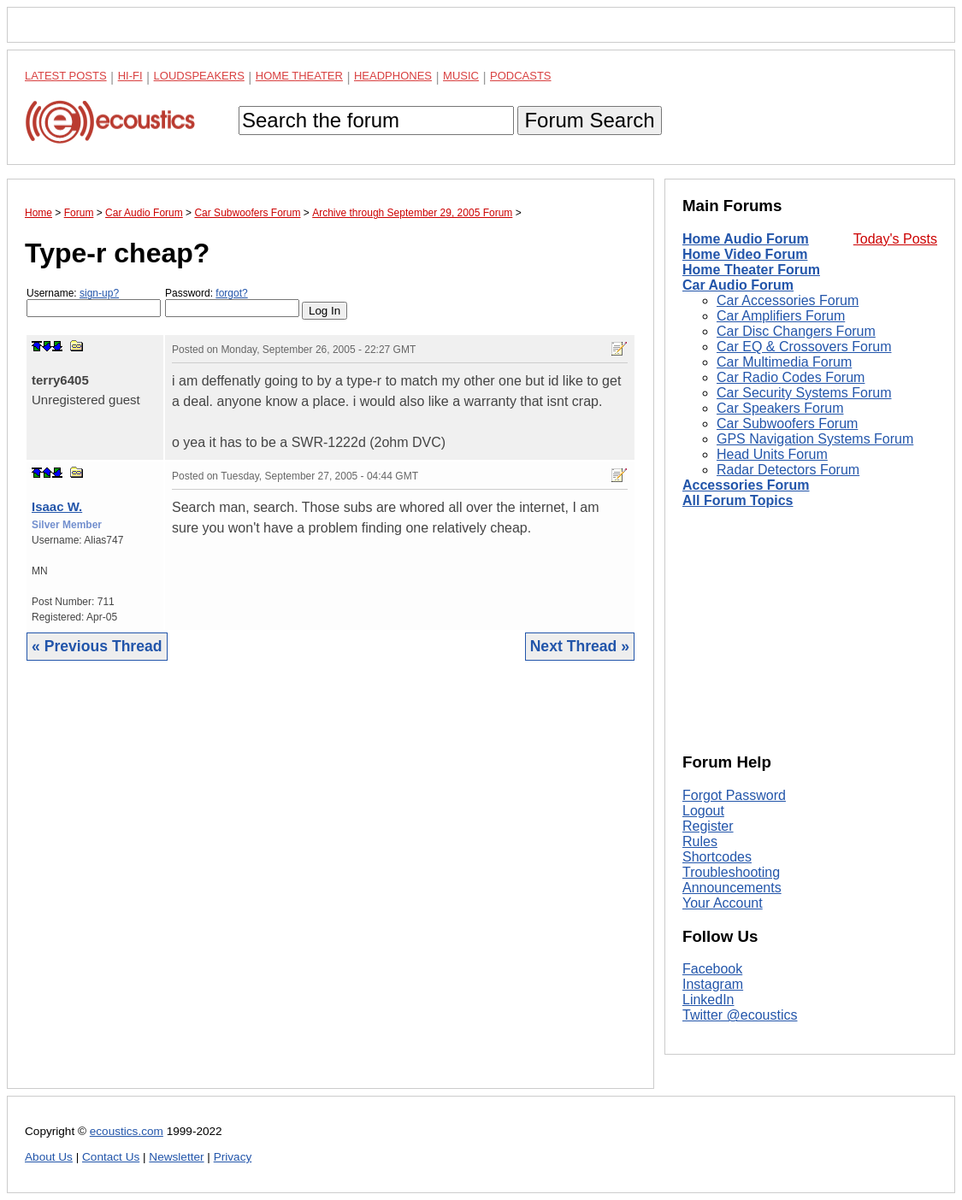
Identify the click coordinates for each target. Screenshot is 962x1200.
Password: (232, 302)
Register (708, 826)
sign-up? (99, 293)
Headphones (393, 75)
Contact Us (110, 1156)
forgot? (231, 293)
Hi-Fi (130, 75)
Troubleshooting (731, 872)
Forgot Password (734, 795)
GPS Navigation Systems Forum (815, 439)
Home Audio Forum (745, 239)
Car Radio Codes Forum (791, 377)
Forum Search (589, 120)
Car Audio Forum (738, 285)
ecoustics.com (126, 1131)
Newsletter (176, 1156)
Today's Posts (895, 239)
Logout (703, 810)
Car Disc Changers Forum (796, 331)
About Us (49, 1156)
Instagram (712, 984)
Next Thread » (579, 646)
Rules (699, 841)
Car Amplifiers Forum (781, 316)
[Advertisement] (330, 887)
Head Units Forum (772, 454)
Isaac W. (57, 506)
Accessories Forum (746, 485)
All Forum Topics (737, 500)
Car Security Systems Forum (804, 392)
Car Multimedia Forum (784, 362)
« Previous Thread (97, 646)
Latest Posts (66, 75)
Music (461, 75)
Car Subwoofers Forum (787, 423)
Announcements (732, 887)
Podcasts (521, 75)
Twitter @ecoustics (740, 1015)
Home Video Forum (744, 254)
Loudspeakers (199, 75)
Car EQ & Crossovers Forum (804, 346)
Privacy (233, 1156)
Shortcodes (717, 857)
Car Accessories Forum (788, 300)
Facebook (712, 969)
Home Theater (299, 75)
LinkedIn (708, 999)
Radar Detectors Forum (788, 469)
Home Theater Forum (751, 269)
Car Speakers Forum (780, 408)
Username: (94, 302)
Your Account (722, 903)
